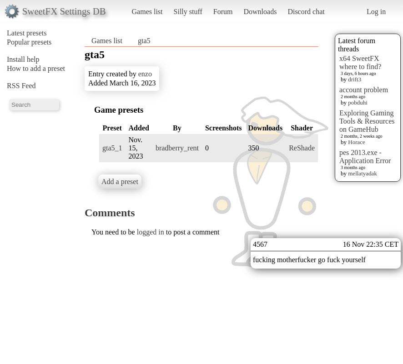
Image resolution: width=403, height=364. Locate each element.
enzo (145, 74)
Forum (223, 11)
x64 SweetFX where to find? (360, 62)
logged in (150, 232)
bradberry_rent (177, 148)
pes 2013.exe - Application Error (365, 157)
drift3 (354, 79)
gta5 (144, 41)
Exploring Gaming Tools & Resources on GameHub (367, 121)
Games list (147, 11)
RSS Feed (21, 86)
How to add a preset (36, 68)
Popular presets (29, 42)
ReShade (302, 148)
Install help (23, 59)
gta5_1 (112, 148)
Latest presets (27, 33)
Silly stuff (188, 11)
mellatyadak (362, 173)
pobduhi (358, 102)
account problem (363, 90)
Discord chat (305, 11)
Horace (356, 142)
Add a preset (119, 181)
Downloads (260, 11)
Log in (376, 11)
